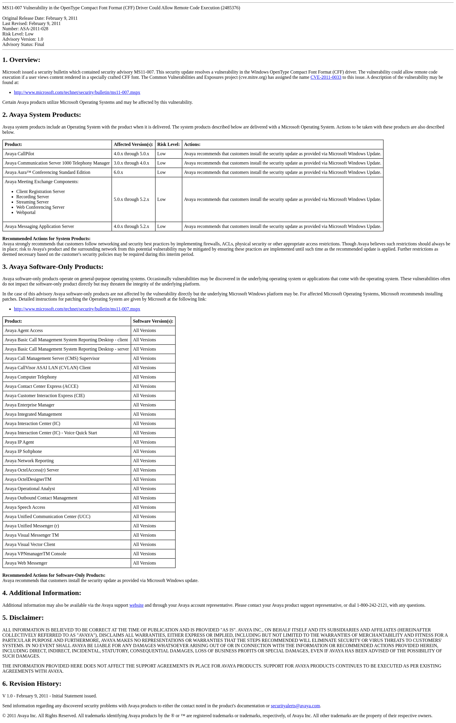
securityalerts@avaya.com (295, 705)
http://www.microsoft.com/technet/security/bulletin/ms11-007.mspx (77, 92)
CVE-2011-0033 (326, 77)
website (136, 605)
